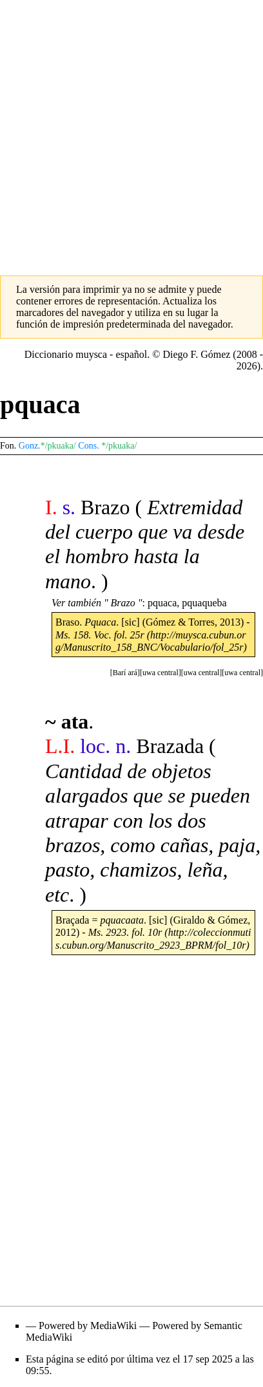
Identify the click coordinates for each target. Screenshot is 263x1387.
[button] (242, 672)
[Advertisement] (131, 131)
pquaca (162, 602)
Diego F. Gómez (196, 354)
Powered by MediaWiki (88, 1325)
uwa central (242, 672)
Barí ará (125, 672)
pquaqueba (204, 602)
